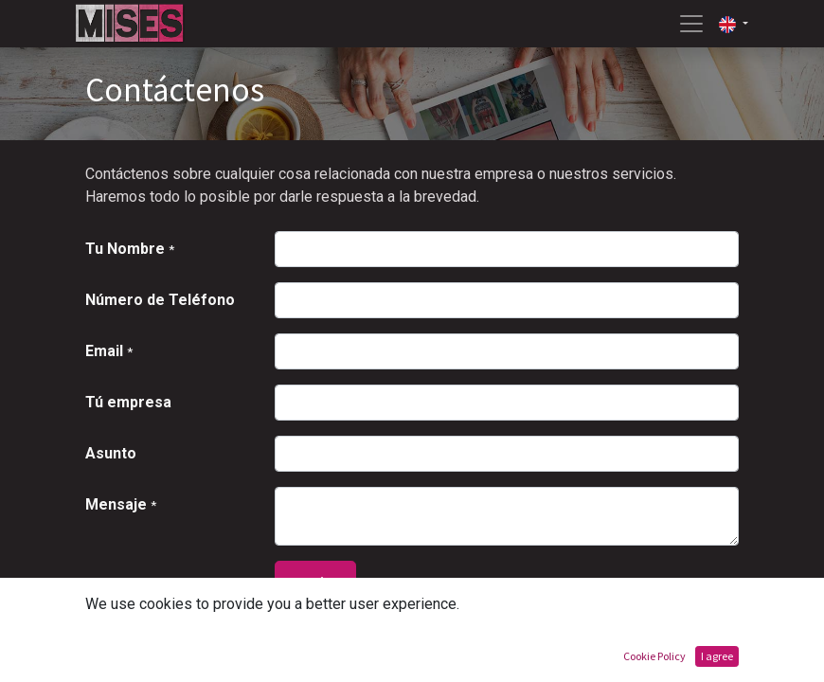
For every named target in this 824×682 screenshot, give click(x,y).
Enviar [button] (315, 583)
